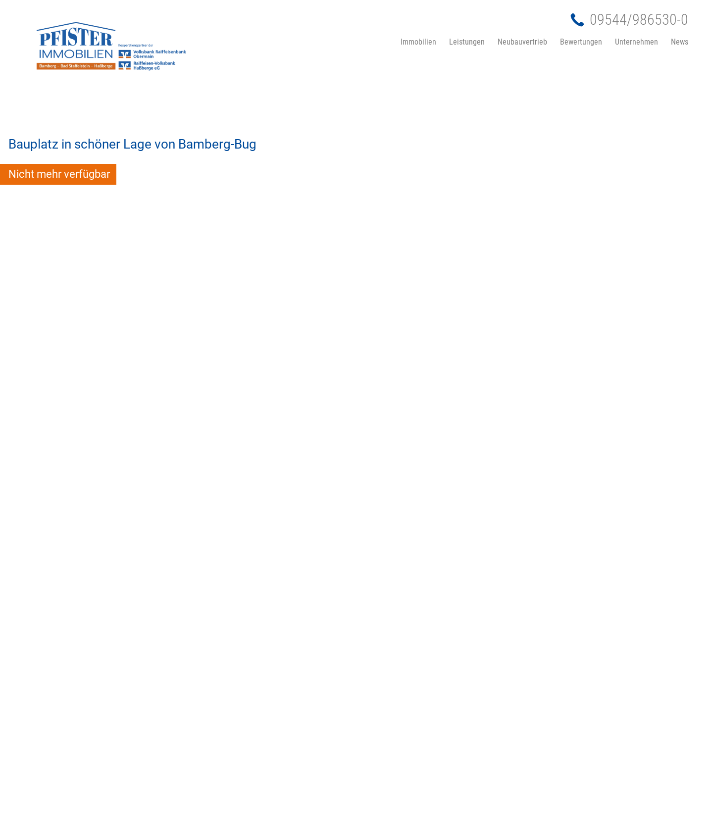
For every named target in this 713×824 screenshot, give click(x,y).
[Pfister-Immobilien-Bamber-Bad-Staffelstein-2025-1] (163, 43)
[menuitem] (374, 42)
